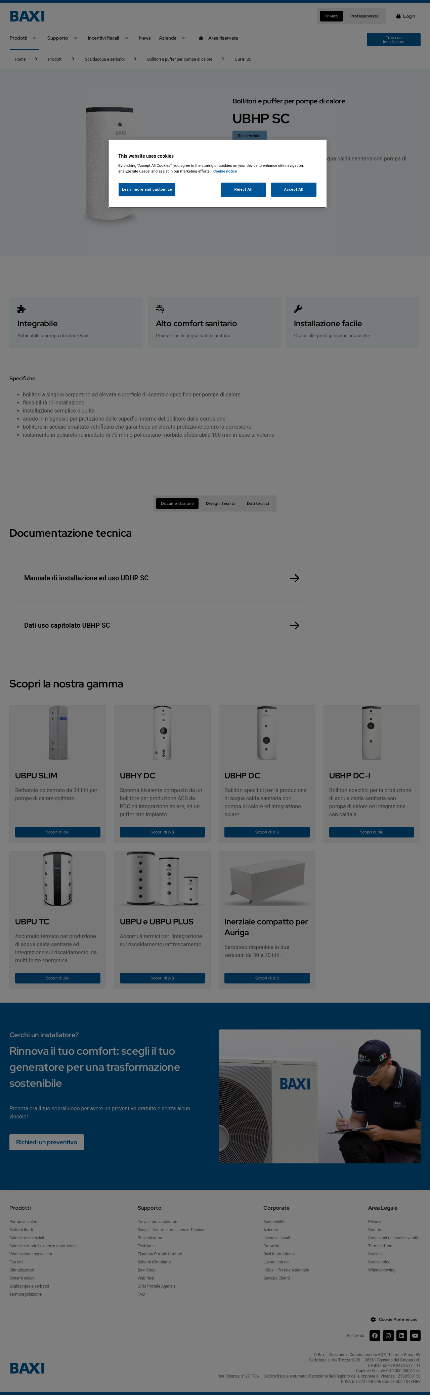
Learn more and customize (147, 189)
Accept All (294, 189)
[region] (217, 174)
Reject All (243, 189)
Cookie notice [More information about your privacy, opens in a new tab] (225, 171)
